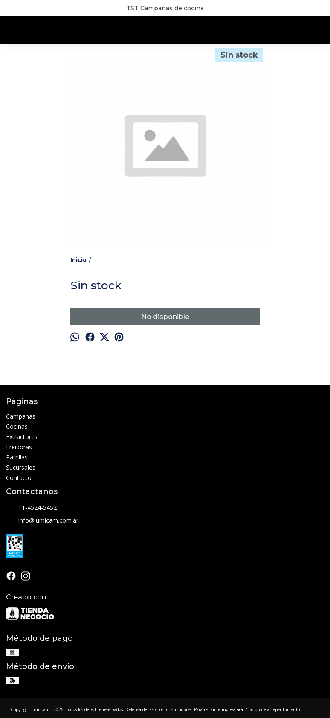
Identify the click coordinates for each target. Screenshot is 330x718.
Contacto (19, 478)
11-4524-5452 (31, 508)
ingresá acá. (234, 709)
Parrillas (17, 457)
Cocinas (17, 426)
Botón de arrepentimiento (274, 709)
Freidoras (19, 447)
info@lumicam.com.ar (42, 521)
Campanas (20, 416)
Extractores (22, 437)
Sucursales (20, 467)
